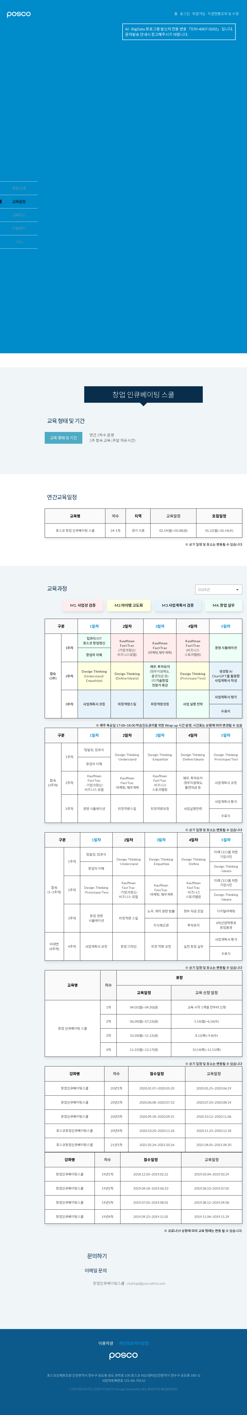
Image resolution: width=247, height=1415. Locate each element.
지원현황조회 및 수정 (223, 14)
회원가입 (198, 14)
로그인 (185, 14)
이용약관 (105, 1343)
